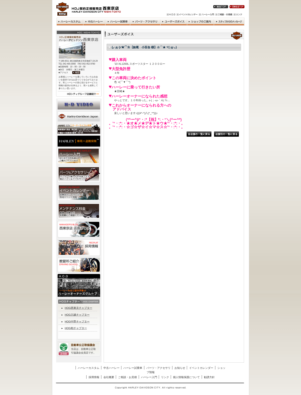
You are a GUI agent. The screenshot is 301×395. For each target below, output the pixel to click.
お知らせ (179, 367)
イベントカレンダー (201, 367)
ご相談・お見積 (127, 377)
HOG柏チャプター (76, 328)
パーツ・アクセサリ (158, 367)
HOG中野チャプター (77, 321)
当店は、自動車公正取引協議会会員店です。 (83, 351)
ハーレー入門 (149, 377)
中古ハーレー (111, 367)
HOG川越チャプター (77, 314)
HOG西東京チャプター (78, 307)
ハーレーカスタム (88, 367)
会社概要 (108, 377)
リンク (165, 377)
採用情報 (94, 377)
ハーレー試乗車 (132, 367)
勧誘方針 (209, 377)
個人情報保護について (186, 377)
